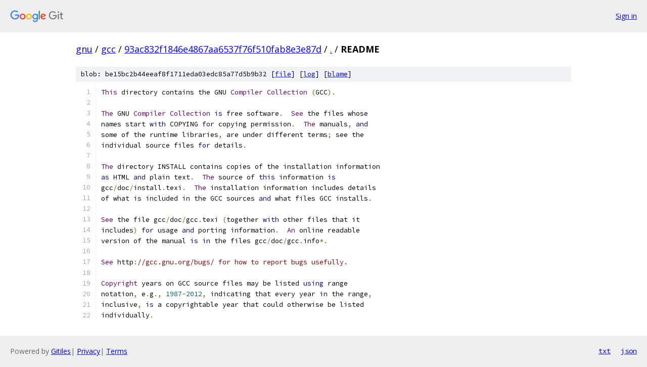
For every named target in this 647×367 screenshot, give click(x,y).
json (629, 350)
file (283, 74)
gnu (84, 49)
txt (604, 350)
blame (338, 74)
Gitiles (61, 351)
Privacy (88, 351)
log (309, 74)
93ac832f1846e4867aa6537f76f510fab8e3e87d (222, 49)
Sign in (626, 16)
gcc (108, 49)
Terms (116, 351)
